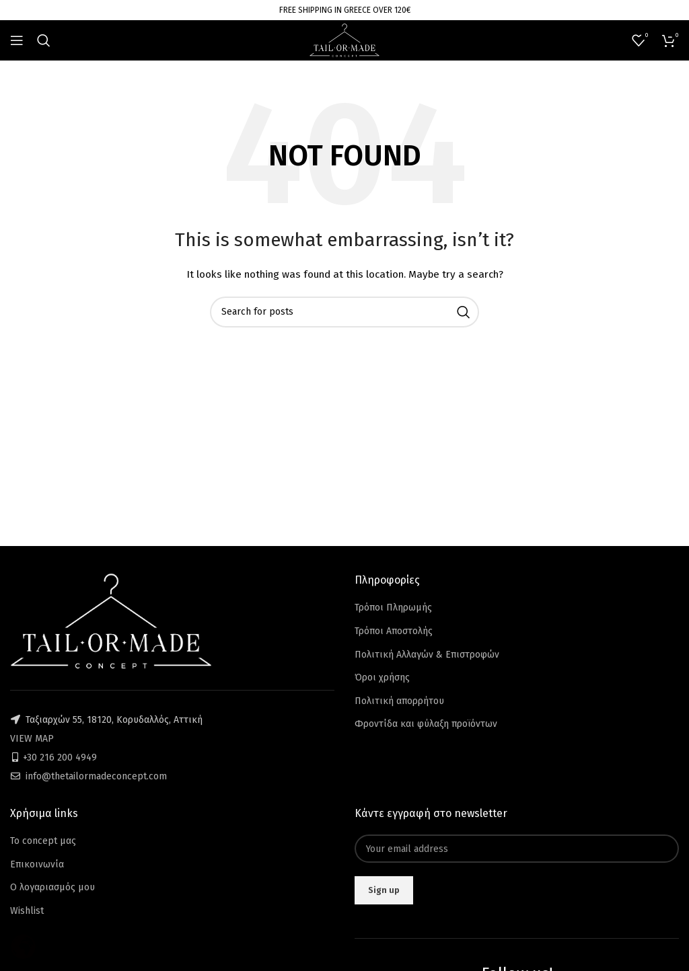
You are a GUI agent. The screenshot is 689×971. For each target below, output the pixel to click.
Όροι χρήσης (382, 677)
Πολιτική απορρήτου (399, 701)
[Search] (43, 40)
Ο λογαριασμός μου (52, 887)
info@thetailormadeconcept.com (96, 776)
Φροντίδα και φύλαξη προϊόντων (426, 724)
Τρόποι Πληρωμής (393, 607)
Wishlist (27, 911)
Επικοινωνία (37, 864)
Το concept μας (43, 841)
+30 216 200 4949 (60, 757)
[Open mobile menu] (16, 40)
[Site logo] (344, 40)
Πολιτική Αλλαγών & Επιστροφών (427, 654)
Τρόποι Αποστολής (394, 631)
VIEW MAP (32, 738)
